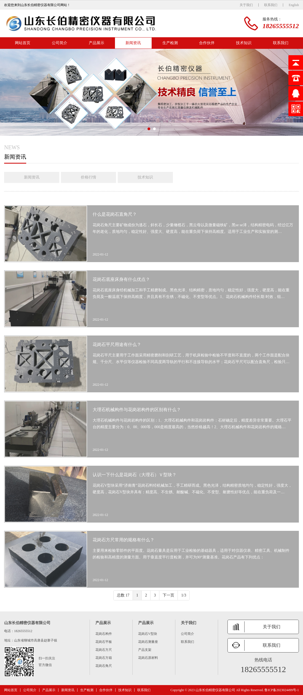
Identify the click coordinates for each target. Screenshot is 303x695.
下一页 (168, 595)
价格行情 (88, 177)
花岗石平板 (103, 642)
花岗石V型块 (147, 634)
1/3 (183, 595)
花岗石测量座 (148, 642)
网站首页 (22, 43)
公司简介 (59, 43)
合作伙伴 (206, 43)
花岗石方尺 (103, 650)
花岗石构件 (103, 634)
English (294, 5)
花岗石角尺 (103, 666)
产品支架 (144, 650)
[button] (149, 128)
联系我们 (270, 5)
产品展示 (96, 43)
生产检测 (170, 43)
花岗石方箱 (103, 658)
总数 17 (123, 595)
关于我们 (246, 5)
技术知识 (243, 43)
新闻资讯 (133, 43)
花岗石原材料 (148, 658)
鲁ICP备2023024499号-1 (281, 690)
